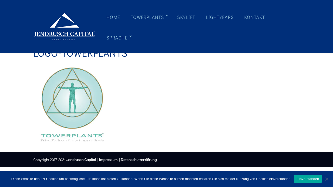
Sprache (116, 38)
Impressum (108, 159)
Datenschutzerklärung (139, 159)
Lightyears (220, 17)
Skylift (186, 17)
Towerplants (147, 17)
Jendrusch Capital (81, 159)
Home (113, 17)
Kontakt (254, 17)
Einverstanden (308, 179)
